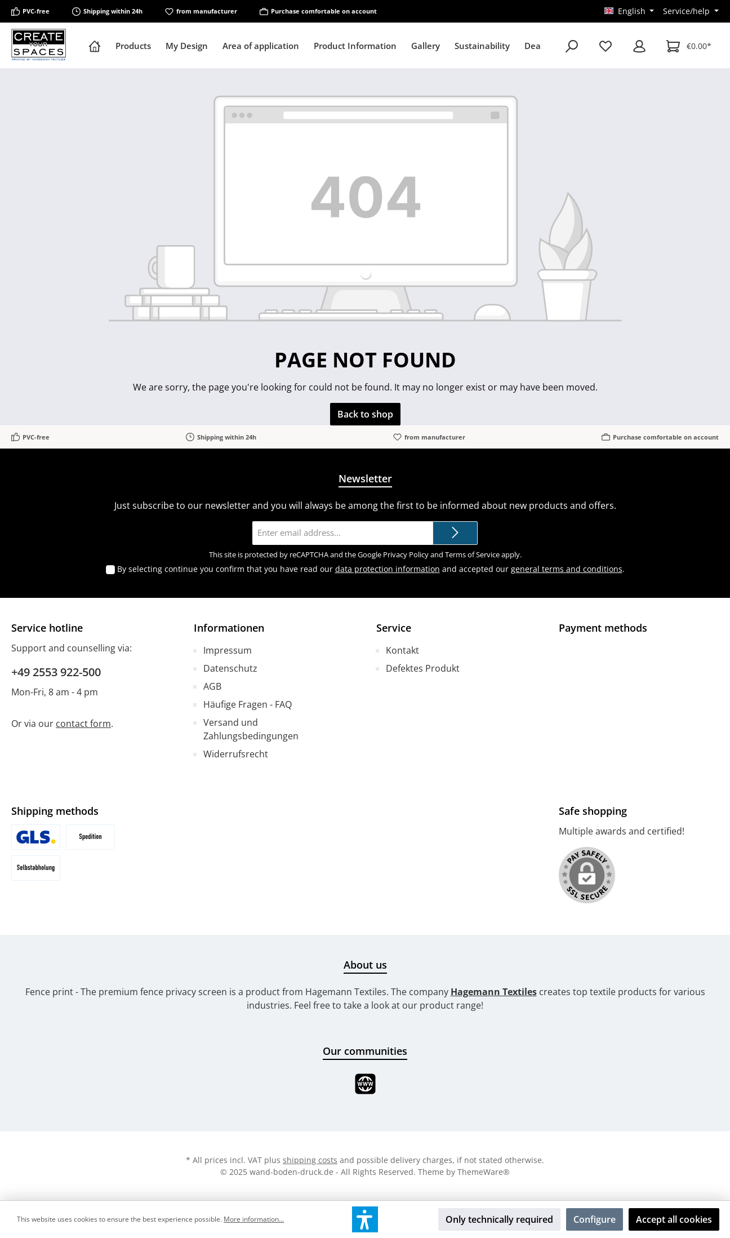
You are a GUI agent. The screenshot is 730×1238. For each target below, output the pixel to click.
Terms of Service (472, 554)
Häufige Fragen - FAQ (247, 704)
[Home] (98, 46)
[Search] (572, 45)
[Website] (365, 1084)
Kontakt (402, 650)
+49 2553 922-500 (56, 672)
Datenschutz (230, 668)
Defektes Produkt (423, 668)
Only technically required (499, 1219)
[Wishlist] (605, 45)
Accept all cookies (674, 1219)
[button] (365, 1219)
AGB (212, 686)
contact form (83, 723)
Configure (594, 1219)
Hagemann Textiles (494, 992)
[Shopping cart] (689, 45)
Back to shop (365, 414)
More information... (254, 1219)
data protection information (387, 568)
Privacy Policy (406, 554)
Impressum (227, 650)
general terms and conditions (566, 568)
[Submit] (455, 533)
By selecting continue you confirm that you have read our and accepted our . (371, 568)
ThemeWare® (483, 1171)
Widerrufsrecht (235, 754)
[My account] (639, 45)
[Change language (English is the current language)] (629, 11)
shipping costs (310, 1160)
